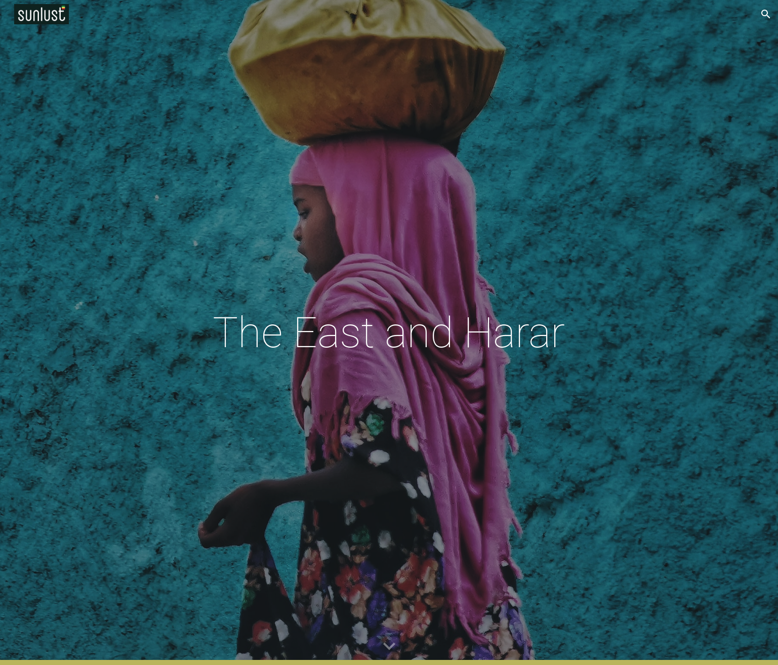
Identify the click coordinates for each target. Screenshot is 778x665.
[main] (389, 332)
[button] (766, 14)
